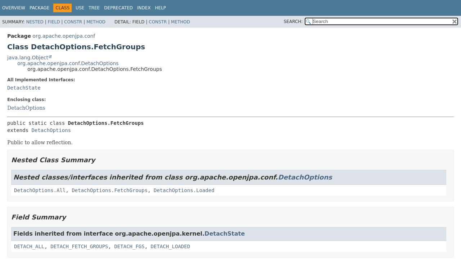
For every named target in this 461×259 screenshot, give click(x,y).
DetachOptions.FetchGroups (110, 190)
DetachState (24, 88)
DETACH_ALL (29, 246)
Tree (94, 7)
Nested (34, 21)
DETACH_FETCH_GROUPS (79, 246)
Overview (13, 7)
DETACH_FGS (129, 246)
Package (39, 7)
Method (96, 21)
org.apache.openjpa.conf (63, 36)
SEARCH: (293, 21)
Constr (73, 21)
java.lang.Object (27, 57)
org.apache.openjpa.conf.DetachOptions (67, 63)
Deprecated (118, 7)
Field (54, 21)
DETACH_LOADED (170, 246)
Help (160, 7)
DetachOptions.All (40, 190)
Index (144, 7)
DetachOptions (26, 108)
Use (80, 7)
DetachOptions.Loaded (184, 190)
